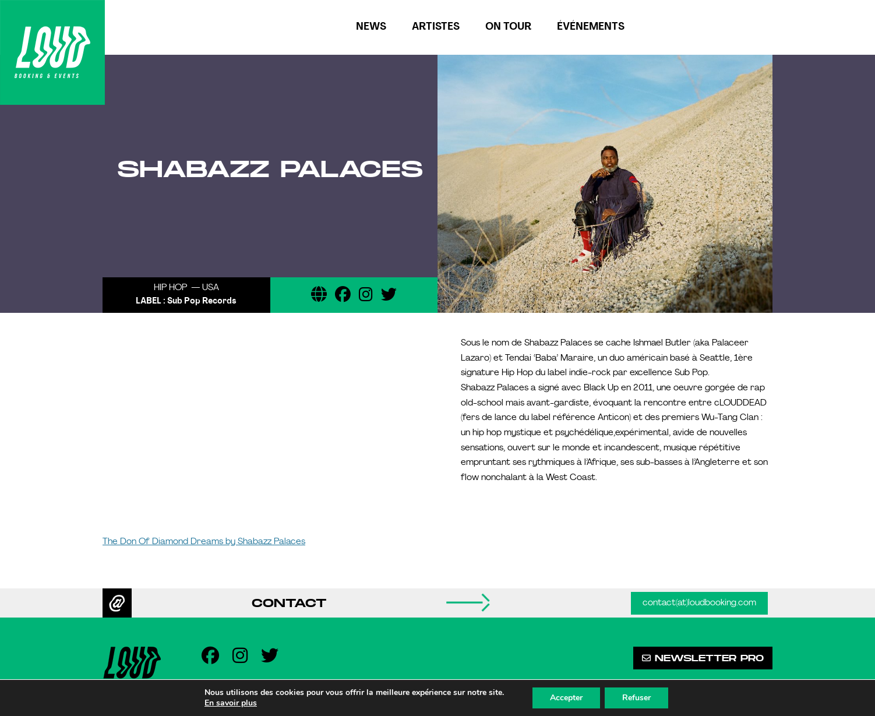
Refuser (636, 697)
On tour (508, 27)
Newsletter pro (703, 658)
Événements (591, 27)
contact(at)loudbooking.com (699, 603)
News (371, 27)
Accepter (566, 697)
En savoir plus (230, 703)
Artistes (436, 27)
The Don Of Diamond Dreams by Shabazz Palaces (204, 542)
